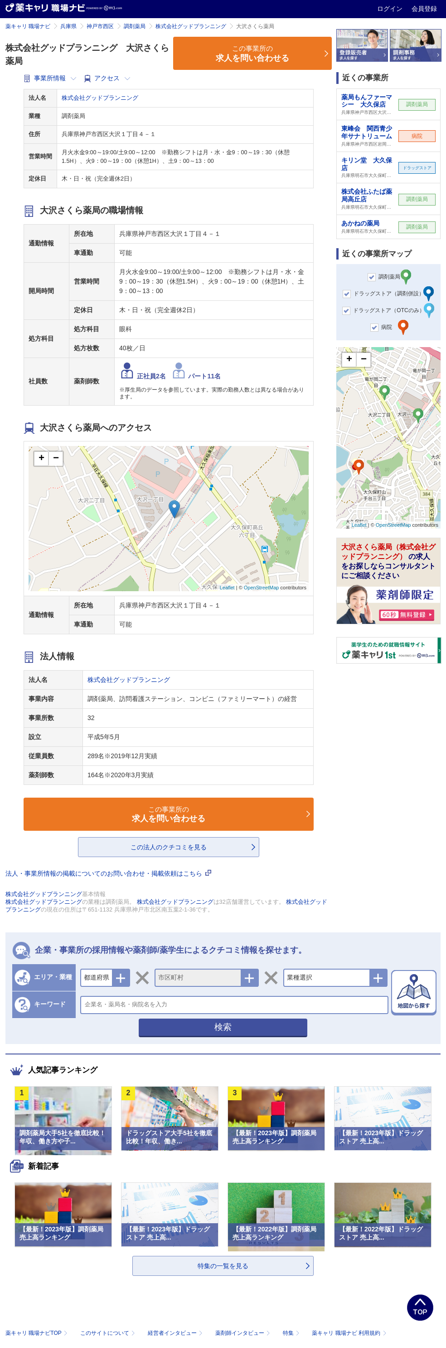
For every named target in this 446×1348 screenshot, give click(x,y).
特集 (292, 1333)
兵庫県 (68, 26)
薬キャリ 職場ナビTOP (37, 1333)
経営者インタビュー (176, 1333)
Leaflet (227, 587)
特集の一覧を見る (223, 1266)
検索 (223, 1027)
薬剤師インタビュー (243, 1333)
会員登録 (424, 8)
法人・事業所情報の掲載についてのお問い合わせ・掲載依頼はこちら (108, 873)
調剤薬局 (134, 26)
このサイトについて (108, 1333)
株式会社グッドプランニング (190, 26)
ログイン (390, 8)
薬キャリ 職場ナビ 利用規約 (349, 1333)
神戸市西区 (100, 26)
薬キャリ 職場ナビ (27, 26)
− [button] (56, 459)
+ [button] (41, 459)
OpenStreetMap (261, 587)
